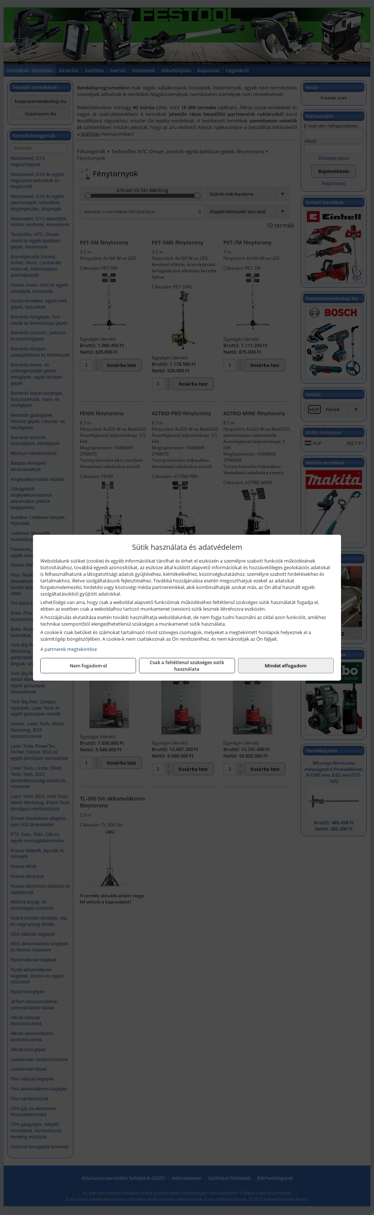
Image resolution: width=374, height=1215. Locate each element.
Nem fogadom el (88, 665)
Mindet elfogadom (286, 665)
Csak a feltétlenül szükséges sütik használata (187, 665)
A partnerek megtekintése (68, 649)
